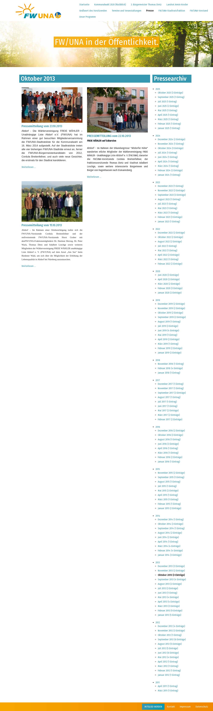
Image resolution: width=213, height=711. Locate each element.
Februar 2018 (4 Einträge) (170, 368)
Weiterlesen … (29, 167)
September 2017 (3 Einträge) (172, 392)
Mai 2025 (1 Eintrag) (167, 110)
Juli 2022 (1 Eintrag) (167, 246)
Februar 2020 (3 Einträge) (170, 288)
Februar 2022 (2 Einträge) (170, 263)
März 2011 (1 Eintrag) (168, 690)
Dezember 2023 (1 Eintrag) (170, 186)
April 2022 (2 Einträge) (168, 254)
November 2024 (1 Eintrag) (171, 143)
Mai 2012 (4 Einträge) (168, 657)
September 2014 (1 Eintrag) (171, 528)
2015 (157, 469)
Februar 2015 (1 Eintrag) (169, 503)
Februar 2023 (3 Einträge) (170, 217)
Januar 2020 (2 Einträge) (169, 292)
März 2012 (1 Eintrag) (168, 666)
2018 (157, 360)
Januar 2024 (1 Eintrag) (169, 174)
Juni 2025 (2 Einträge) (168, 106)
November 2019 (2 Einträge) (171, 308)
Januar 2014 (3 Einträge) (169, 555)
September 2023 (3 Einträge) (172, 194)
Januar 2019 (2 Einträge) (169, 352)
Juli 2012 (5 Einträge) (168, 648)
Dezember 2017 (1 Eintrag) (170, 383)
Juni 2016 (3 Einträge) (168, 443)
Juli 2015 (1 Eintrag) (167, 486)
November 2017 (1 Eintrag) (171, 388)
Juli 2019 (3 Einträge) (168, 326)
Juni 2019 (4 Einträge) (168, 330)
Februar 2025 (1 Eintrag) (169, 123)
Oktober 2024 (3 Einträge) (170, 148)
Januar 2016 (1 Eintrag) (169, 461)
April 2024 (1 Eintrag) (168, 161)
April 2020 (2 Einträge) (168, 279)
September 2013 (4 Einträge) (172, 579)
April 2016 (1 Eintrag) (168, 448)
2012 (157, 622)
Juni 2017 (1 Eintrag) (167, 406)
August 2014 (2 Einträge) (170, 532)
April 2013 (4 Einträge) (168, 601)
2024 (157, 135)
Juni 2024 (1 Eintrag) (168, 157)
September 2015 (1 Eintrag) (171, 477)
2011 (157, 682)
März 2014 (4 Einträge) (169, 546)
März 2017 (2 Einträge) (169, 415)
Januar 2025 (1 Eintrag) (169, 128)
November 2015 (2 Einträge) (171, 472)
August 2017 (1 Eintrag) (169, 397)
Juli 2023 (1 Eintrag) (167, 203)
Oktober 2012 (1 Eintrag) (169, 635)
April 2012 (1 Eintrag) (168, 661)
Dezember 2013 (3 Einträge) (171, 566)
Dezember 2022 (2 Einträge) (171, 232)
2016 (157, 426)
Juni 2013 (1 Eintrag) (167, 592)
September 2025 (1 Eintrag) (171, 97)
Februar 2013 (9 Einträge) (170, 610)
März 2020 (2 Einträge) (169, 283)
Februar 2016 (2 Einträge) (170, 457)
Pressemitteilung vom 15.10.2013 (42, 225)
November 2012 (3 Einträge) (171, 630)
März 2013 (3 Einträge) (169, 606)
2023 (157, 182)
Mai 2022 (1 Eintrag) (167, 250)
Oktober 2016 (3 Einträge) (170, 435)
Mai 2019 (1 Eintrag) (167, 334)
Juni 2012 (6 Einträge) (168, 652)
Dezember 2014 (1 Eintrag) (171, 519)
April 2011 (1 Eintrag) (168, 686)
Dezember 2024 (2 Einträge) (171, 139)
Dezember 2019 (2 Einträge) (171, 303)
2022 (157, 229)
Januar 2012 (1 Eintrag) (169, 675)
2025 (157, 89)
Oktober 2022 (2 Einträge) (170, 237)
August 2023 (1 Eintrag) (169, 199)
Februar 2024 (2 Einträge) (170, 170)
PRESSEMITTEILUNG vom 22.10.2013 (109, 136)
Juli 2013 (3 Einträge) (168, 588)
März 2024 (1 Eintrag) (168, 166)
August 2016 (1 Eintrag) (169, 439)
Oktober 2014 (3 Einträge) (170, 523)
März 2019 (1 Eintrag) (168, 343)
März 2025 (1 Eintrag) (168, 119)
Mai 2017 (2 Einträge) (168, 410)
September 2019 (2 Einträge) (172, 317)
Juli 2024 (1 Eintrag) (167, 152)
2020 (157, 271)
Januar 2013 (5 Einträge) (169, 615)
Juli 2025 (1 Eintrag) (167, 101)
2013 (157, 562)
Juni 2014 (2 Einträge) (168, 537)
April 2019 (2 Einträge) (168, 339)
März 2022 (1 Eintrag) (168, 259)
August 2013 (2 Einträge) (170, 583)
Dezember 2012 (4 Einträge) (171, 626)
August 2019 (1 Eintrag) (169, 321)
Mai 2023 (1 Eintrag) (167, 208)
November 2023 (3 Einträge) (171, 190)
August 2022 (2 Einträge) (170, 241)
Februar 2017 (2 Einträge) (170, 419)
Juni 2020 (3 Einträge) (168, 274)
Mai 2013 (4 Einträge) (168, 597)
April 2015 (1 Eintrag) (168, 495)
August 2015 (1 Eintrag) (169, 481)
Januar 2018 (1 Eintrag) (169, 372)
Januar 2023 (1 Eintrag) (169, 221)
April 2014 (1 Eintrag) (168, 541)
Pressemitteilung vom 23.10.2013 (42, 126)
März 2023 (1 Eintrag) (168, 212)
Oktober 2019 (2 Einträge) (170, 312)
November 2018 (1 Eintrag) (171, 363)
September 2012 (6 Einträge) (172, 639)
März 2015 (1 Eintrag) (168, 499)
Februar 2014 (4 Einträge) (170, 550)
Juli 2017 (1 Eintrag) (167, 401)
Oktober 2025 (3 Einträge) (170, 92)
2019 (157, 300)
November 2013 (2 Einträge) (171, 570)
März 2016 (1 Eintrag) (168, 452)
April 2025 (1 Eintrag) (168, 114)
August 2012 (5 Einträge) (170, 643)
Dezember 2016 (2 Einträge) (171, 430)
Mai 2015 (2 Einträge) (168, 490)
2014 (157, 515)
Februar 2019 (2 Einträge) (170, 348)
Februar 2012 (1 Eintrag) (169, 670)
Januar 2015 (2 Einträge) (169, 508)
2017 (157, 380)
